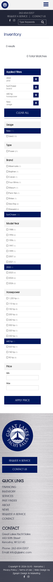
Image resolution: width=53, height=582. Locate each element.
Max (8, 383)
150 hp (11, 309)
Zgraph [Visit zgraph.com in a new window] (16, 573)
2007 (11, 256)
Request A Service (19, 460)
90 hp (11, 357)
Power (12, 151)
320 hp (11, 330)
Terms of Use (25, 570)
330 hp (11, 336)
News (5, 509)
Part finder (9, 500)
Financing (9, 487)
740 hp (11, 352)
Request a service (14, 514)
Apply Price (22, 400)
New (10, 131)
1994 (11, 235)
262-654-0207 (26, 12)
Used (11, 136)
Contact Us (20, 469)
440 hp (10, 341)
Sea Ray (12, 204)
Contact (8, 518)
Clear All (22, 112)
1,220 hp (12, 298)
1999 (11, 251)
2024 (11, 278)
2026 (11, 283)
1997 (11, 245)
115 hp (11, 303)
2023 (11, 272)
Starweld (12, 209)
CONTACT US (39, 16)
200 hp (11, 314)
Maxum (12, 187)
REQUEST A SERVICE (17, 16)
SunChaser (13, 214)
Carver (11, 177)
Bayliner (12, 171)
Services (7, 496)
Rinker (11, 198)
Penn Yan (12, 193)
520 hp (11, 346)
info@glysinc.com (21, 552)
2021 (11, 262)
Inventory (8, 491)
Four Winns (13, 182)
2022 (9, 267)
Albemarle (13, 166)
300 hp (11, 325)
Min (8, 373)
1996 (11, 240)
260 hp (11, 320)
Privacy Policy (10, 570)
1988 (11, 229)
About (6, 505)
